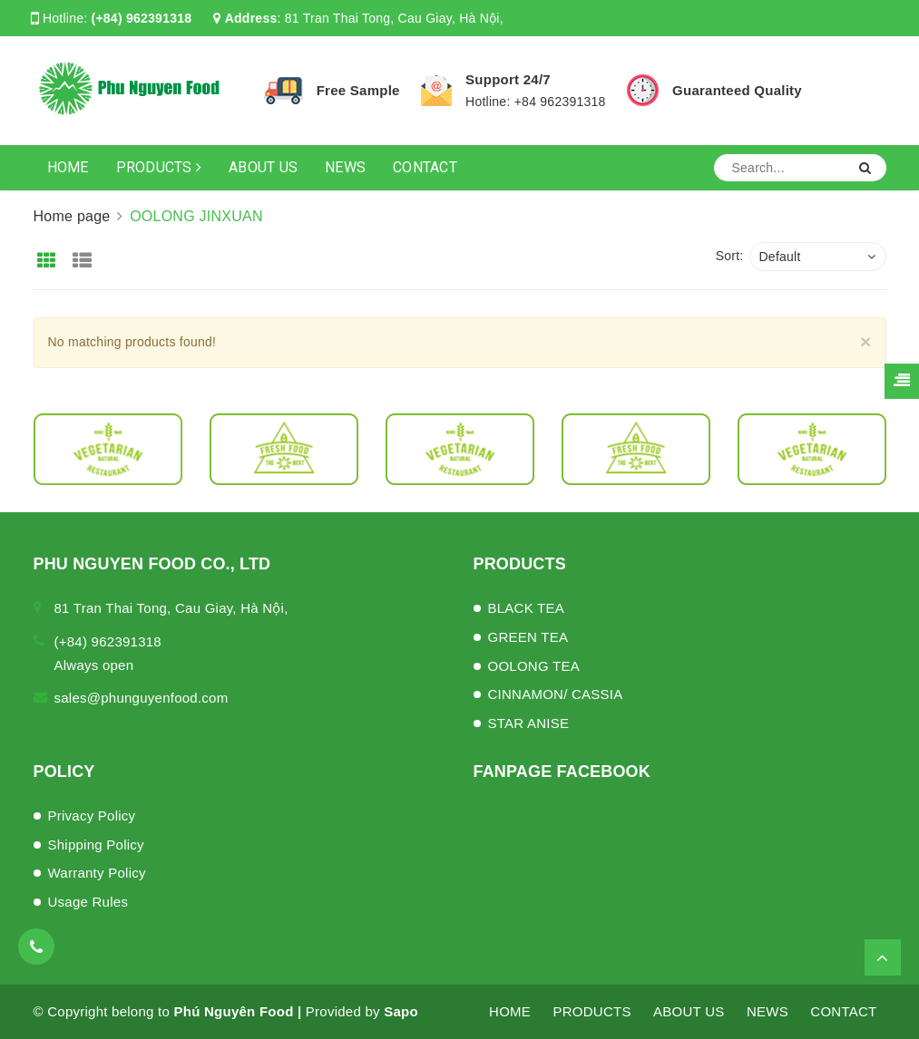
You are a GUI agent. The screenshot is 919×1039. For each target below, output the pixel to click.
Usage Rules (88, 901)
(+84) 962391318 (142, 18)
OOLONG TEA (534, 666)
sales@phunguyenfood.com (141, 697)
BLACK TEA (526, 608)
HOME (68, 167)
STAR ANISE (529, 723)
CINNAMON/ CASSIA (555, 694)
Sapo (401, 1011)
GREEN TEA (528, 637)
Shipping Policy (96, 844)
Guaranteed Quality (737, 90)
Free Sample (358, 90)
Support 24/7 (508, 79)
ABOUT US (263, 167)
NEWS (345, 167)
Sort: (730, 255)
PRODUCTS (159, 167)
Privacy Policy (92, 815)
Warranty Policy (97, 872)
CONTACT (425, 167)
